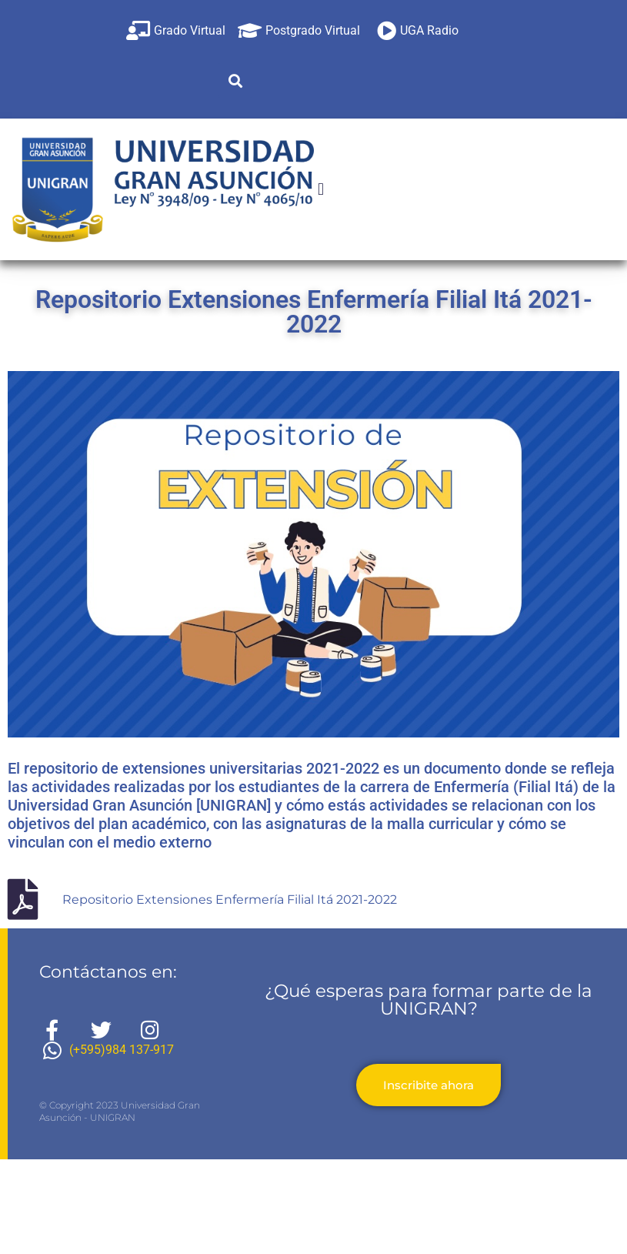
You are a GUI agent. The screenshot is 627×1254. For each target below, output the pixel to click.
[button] (235, 80)
